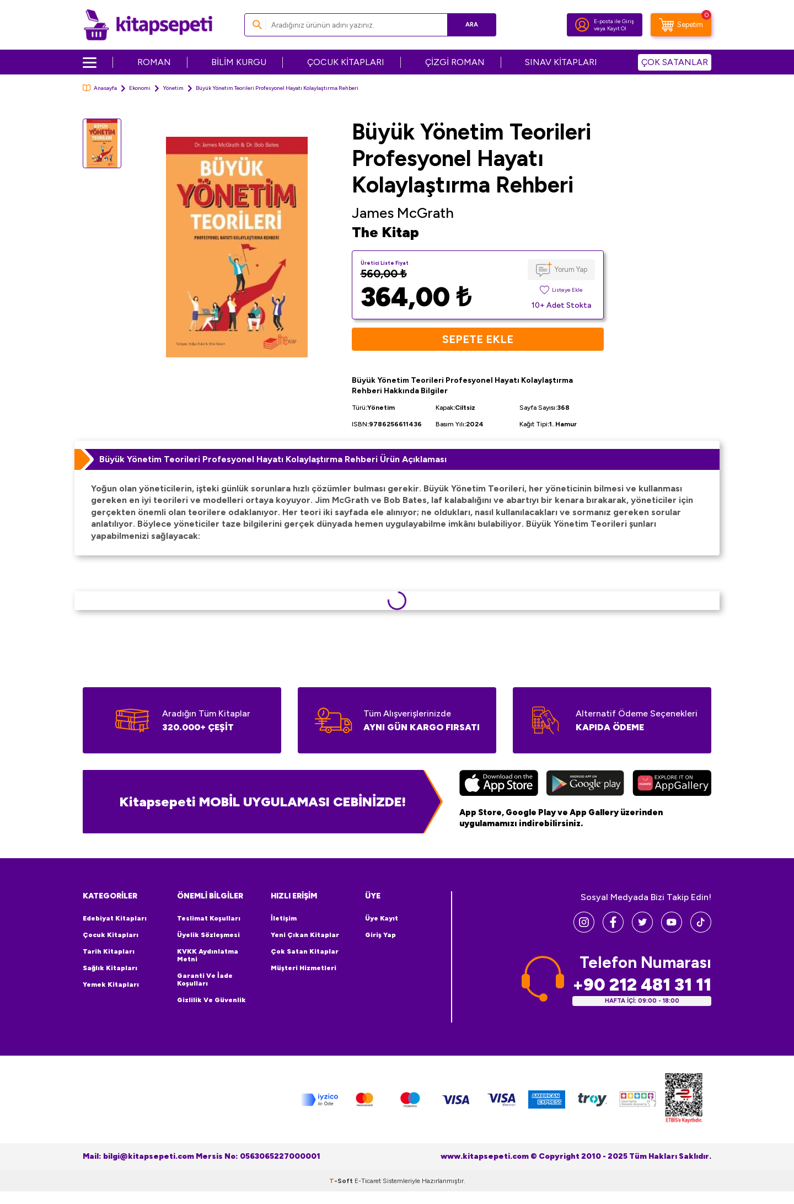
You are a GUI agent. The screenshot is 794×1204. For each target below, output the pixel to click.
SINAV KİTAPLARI (561, 62)
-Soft (342, 1181)
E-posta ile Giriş (614, 21)
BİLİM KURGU (238, 62)
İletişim (284, 918)
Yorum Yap (571, 269)
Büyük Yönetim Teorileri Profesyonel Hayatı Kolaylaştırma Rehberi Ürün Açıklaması (273, 459)
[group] (236, 247)
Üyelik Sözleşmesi (208, 935)
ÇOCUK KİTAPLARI (345, 62)
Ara (471, 24)
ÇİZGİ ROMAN (455, 62)
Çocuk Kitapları (110, 935)
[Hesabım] (582, 24)
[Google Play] (585, 784)
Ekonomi (140, 88)
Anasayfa (100, 88)
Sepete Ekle (477, 339)
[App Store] (498, 784)
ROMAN (154, 62)
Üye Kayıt (381, 918)
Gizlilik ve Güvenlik (211, 1000)
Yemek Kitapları (111, 984)
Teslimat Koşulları (208, 918)
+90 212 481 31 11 (641, 985)
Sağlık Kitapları (110, 968)
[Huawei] (671, 784)
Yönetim (173, 88)
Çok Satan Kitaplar (305, 951)
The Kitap (385, 232)
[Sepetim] (681, 24)
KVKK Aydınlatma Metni (207, 955)
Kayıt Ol (616, 28)
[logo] (148, 24)
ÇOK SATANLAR (674, 62)
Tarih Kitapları (109, 951)
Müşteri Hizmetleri (303, 968)
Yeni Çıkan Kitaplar (305, 935)
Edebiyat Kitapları (115, 918)
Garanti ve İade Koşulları (205, 979)
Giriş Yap (380, 935)
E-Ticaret (368, 1181)
